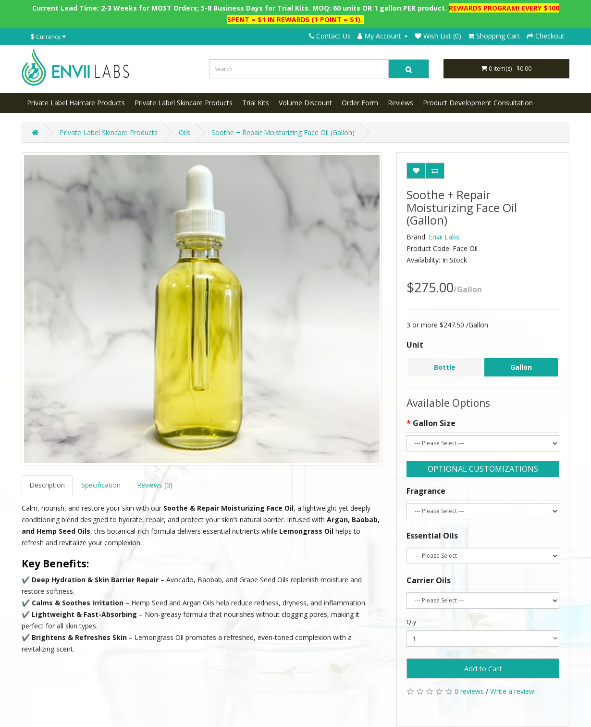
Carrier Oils (428, 580)
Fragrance (425, 491)
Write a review (512, 691)
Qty (411, 622)
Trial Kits (255, 102)
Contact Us (330, 35)
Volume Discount (305, 102)
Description (47, 484)
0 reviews (469, 691)
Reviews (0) (154, 484)
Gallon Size (434, 423)
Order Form (360, 102)
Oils (184, 132)
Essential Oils (432, 535)
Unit (414, 344)
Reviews (400, 102)
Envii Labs (444, 236)
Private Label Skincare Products (184, 102)
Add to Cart (483, 668)
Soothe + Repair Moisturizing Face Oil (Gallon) (283, 132)
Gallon (521, 367)
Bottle (445, 367)
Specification (101, 484)
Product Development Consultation (478, 102)
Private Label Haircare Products (76, 102)
